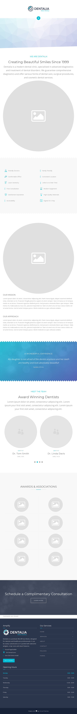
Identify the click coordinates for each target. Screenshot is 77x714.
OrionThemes (44, 711)
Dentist (22, 450)
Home (42, 631)
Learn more (38, 600)
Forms (42, 655)
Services (43, 636)
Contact (43, 646)
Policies (43, 651)
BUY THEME (9, 660)
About (42, 641)
